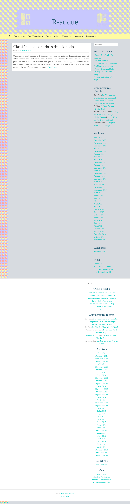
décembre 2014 (100, 234)
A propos (78, 36)
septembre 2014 (100, 240)
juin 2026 (97, 137)
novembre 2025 (100, 143)
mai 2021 (97, 148)
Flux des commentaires (103, 269)
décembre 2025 (100, 140)
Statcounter (4, 503)
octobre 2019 (99, 165)
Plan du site (66, 36)
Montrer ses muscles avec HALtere (102, 293)
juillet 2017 (98, 195)
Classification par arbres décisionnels (43, 46)
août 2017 (98, 193)
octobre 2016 (99, 215)
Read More (52, 67)
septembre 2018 (100, 179)
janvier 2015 (99, 231)
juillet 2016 (98, 217)
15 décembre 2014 (25, 50)
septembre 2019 (100, 168)
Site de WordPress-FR (102, 272)
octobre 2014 (99, 237)
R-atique (65, 22)
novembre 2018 (100, 173)
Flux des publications (102, 266)
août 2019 (98, 171)
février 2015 (99, 229)
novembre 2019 (100, 162)
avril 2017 (98, 204)
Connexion (98, 264)
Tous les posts (19, 36)
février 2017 (99, 209)
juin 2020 (97, 157)
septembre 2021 (100, 146)
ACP (96, 80)
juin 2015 (97, 223)
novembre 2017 (100, 187)
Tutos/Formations (35, 36)
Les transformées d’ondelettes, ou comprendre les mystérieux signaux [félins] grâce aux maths (101, 298)
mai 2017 (97, 201)
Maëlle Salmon (100, 117)
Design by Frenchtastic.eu (67, 493)
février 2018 (99, 184)
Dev (48, 36)
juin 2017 (97, 198)
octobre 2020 (99, 154)
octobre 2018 (99, 176)
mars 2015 (98, 226)
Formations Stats (92, 36)
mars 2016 (98, 220)
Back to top (65, 496)
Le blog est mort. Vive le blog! (101, 304)
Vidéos (56, 36)
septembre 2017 (100, 190)
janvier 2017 (99, 212)
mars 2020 (98, 159)
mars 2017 (98, 206)
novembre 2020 (100, 151)
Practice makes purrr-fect (104, 77)
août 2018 (98, 182)
